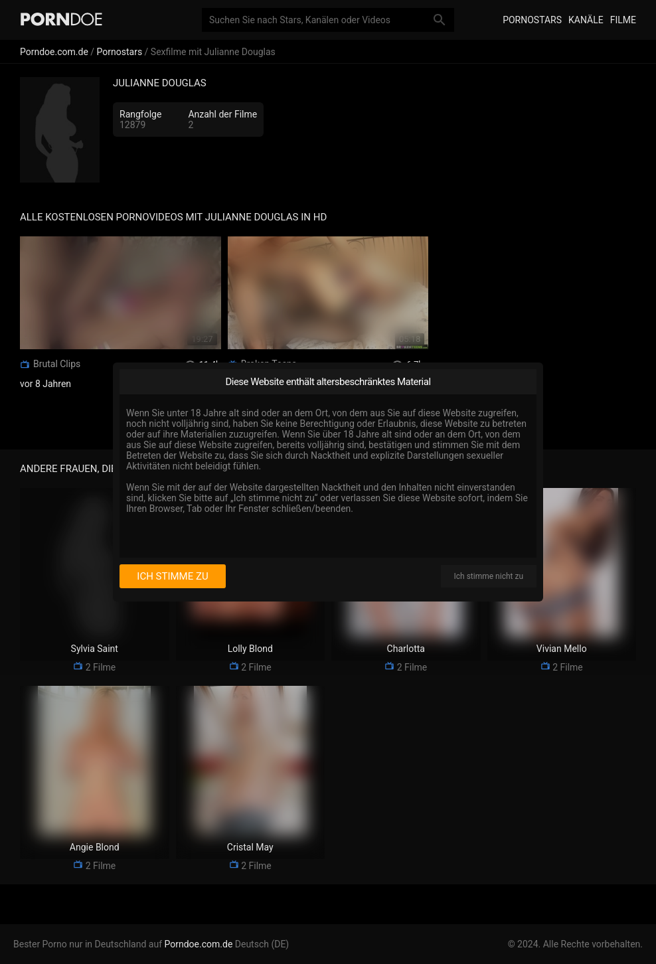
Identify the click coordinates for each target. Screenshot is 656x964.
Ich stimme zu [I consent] (172, 576)
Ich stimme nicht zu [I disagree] (488, 576)
